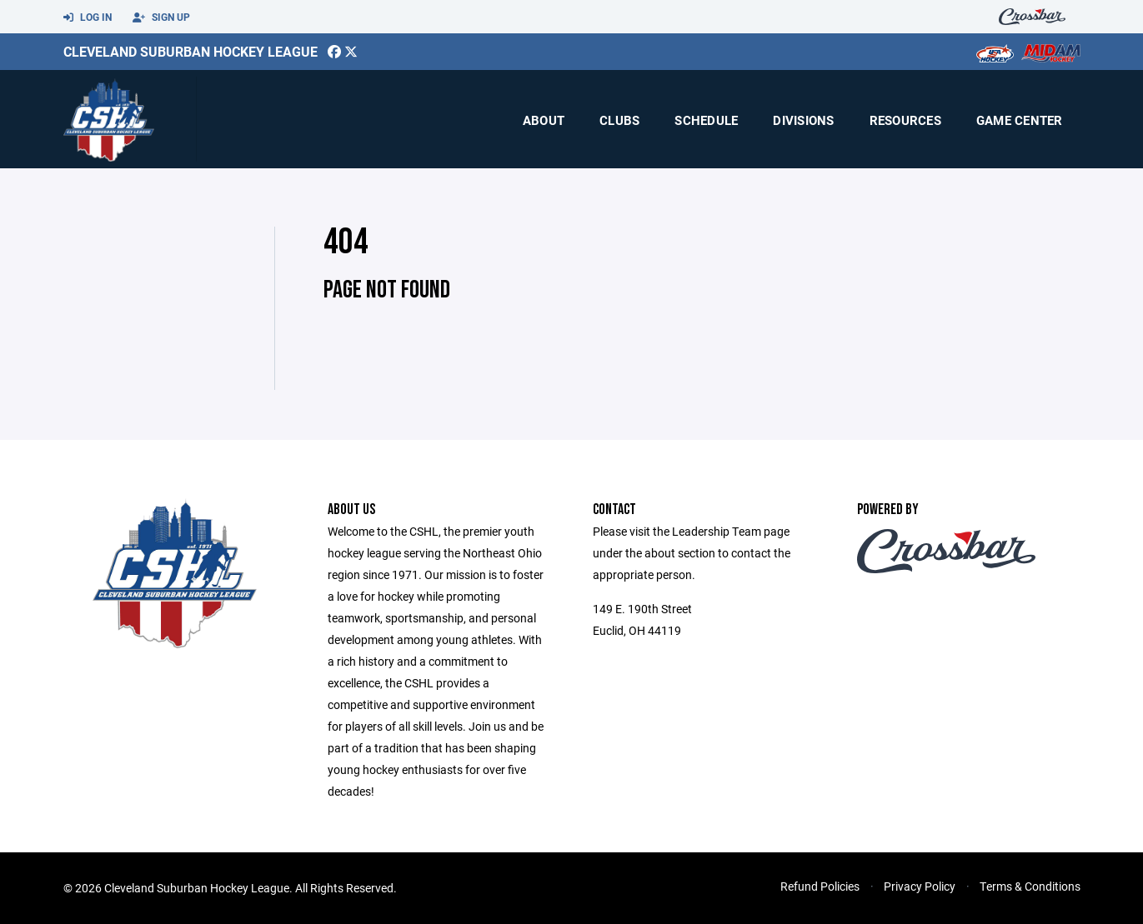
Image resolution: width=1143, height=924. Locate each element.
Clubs (619, 120)
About (543, 120)
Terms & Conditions (1030, 886)
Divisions (803, 120)
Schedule (706, 120)
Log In (87, 17)
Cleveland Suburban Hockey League (190, 51)
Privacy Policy (919, 886)
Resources (905, 120)
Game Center (1019, 120)
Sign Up (161, 17)
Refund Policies (820, 886)
